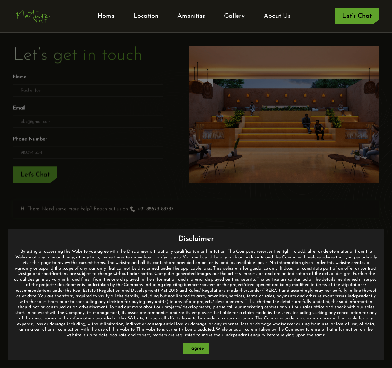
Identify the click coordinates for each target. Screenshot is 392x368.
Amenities (191, 16)
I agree (196, 348)
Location (146, 16)
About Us (277, 16)
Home (106, 16)
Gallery (234, 16)
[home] (33, 16)
